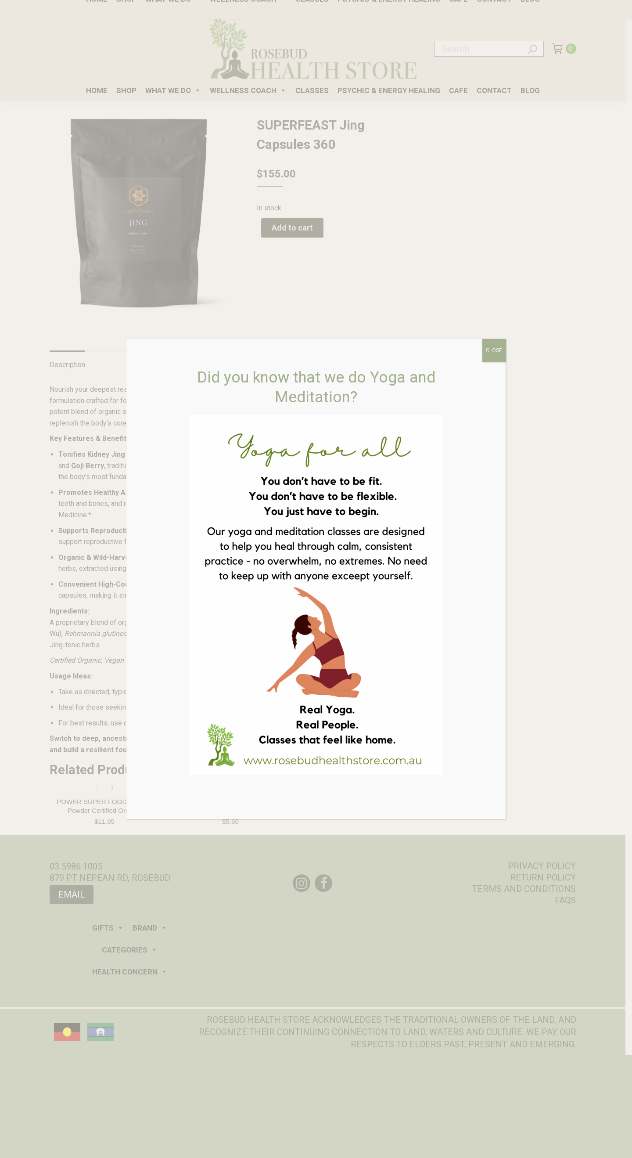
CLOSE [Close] (494, 350)
